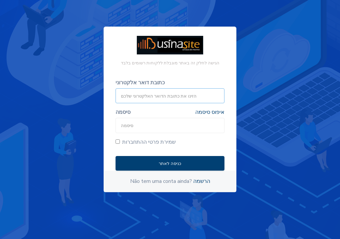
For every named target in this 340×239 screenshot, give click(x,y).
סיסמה (123, 112)
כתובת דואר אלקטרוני (140, 82)
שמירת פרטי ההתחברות (146, 142)
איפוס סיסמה (209, 112)
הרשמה (201, 181)
